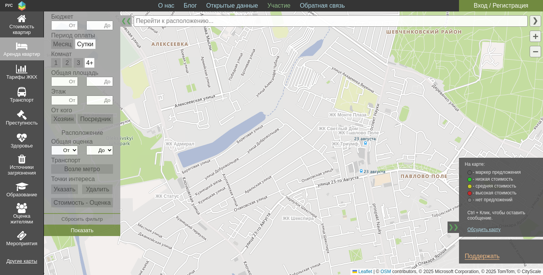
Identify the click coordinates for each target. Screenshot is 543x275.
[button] (535, 36)
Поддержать (482, 256)
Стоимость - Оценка (82, 202)
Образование (21, 194)
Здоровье (22, 146)
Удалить (97, 189)
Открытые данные (232, 5)
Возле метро (82, 169)
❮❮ (126, 21)
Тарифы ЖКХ (21, 77)
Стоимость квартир (21, 29)
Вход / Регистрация (501, 5)
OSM (386, 271)
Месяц (62, 44)
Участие (279, 5)
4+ (89, 63)
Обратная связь (322, 5)
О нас (166, 5)
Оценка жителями (21, 219)
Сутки (85, 44)
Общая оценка (72, 141)
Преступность (22, 123)
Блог (190, 5)
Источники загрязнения (22, 170)
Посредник (95, 119)
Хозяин (63, 119)
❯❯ (453, 227)
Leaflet (362, 271)
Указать (64, 189)
